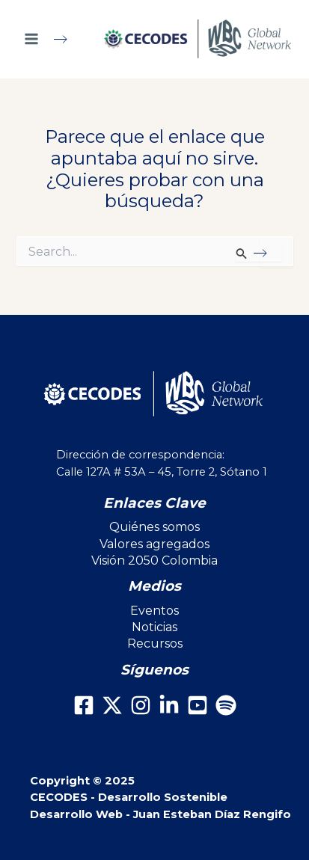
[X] (112, 705)
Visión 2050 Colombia (154, 560)
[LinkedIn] (169, 705)
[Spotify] (225, 705)
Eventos (154, 610)
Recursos (155, 643)
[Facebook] (83, 705)
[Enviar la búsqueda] (258, 253)
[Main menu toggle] (52, 38)
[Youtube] (197, 705)
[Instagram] (140, 705)
